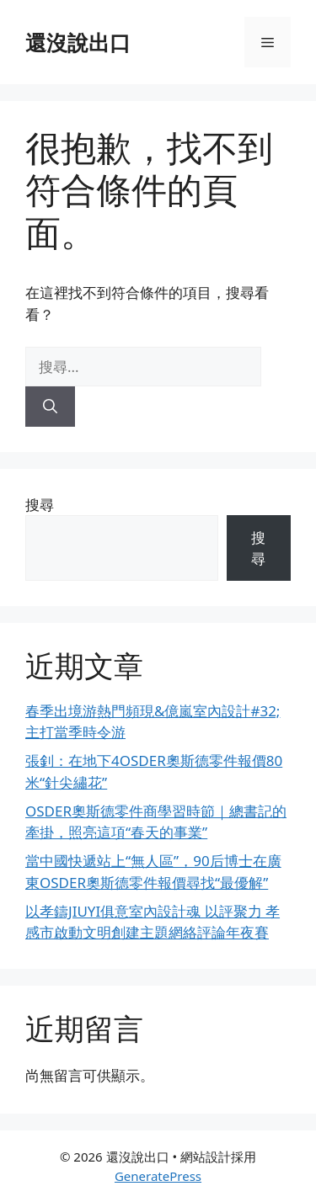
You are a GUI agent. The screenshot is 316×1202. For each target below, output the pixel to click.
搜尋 (39, 504)
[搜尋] (50, 406)
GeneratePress (158, 1175)
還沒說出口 (78, 42)
